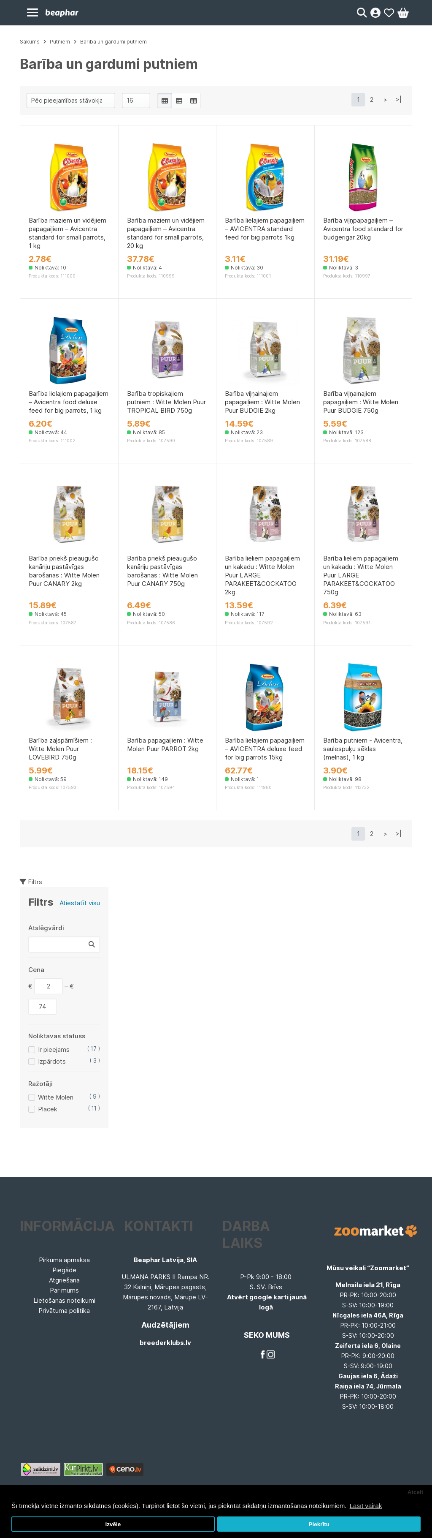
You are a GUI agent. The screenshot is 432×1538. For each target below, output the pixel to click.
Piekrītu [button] (318, 1524)
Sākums (30, 41)
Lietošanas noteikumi (64, 1300)
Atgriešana (64, 1280)
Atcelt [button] (416, 1492)
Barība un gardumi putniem (113, 41)
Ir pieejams (54, 1049)
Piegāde (64, 1270)
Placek (47, 1109)
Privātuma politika (64, 1311)
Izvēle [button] (113, 1524)
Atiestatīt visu (79, 903)
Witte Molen (55, 1097)
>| (399, 99)
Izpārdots (52, 1061)
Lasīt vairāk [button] (366, 1505)
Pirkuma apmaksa (64, 1260)
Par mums (64, 1290)
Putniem (60, 41)
